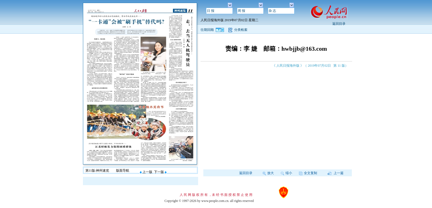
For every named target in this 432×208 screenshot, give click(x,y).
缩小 (286, 173)
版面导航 (122, 170)
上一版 (146, 172)
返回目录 (338, 24)
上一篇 (335, 173)
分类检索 (240, 30)
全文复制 (308, 173)
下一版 (160, 172)
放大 (268, 173)
